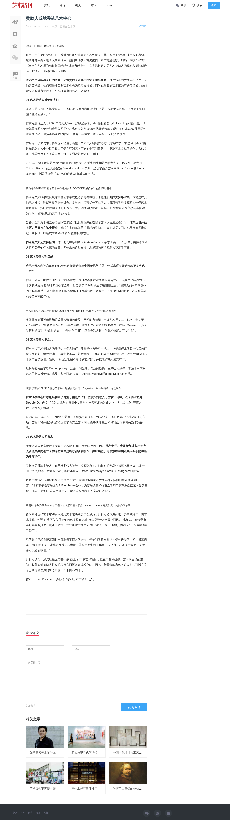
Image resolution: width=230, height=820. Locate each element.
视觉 (78, 5)
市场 (94, 5)
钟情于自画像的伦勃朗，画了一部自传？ (139, 788)
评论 (62, 5)
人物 (109, 5)
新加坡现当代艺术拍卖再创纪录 (91, 752)
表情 (30, 705)
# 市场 (142, 26)
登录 (214, 5)
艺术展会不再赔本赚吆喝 (45, 788)
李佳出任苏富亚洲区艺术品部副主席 (94, 788)
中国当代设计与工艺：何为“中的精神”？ (138, 752)
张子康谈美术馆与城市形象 (47, 752)
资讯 (47, 5)
